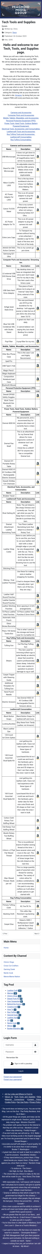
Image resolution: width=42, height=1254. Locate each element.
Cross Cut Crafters (11, 966)
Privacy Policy (35, 1102)
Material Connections (14, 1099)
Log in (21, 1071)
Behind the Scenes (14, 1004)
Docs (15, 32)
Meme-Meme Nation (12, 977)
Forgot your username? (13, 1079)
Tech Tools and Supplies (24, 1097)
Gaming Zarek (9, 969)
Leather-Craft (12, 990)
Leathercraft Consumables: (21, 137)
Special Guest (12, 1015)
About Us (9, 1097)
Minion (10, 1026)
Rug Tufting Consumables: (21, 140)
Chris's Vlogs (9, 962)
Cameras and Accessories (21, 113)
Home (6, 948)
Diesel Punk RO (13, 999)
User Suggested (13, 1001)
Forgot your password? (13, 1077)
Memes (10, 993)
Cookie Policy (10, 1102)
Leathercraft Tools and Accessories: (21, 132)
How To (10, 1009)
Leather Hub (12, 1018)
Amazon (18, 95)
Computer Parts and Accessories (21, 115)
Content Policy (34, 1099)
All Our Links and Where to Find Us (18, 1094)
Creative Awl (12, 1007)
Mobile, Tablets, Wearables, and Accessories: (21, 118)
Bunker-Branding (13, 1028)
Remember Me (12, 1058)
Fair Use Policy (23, 1102)
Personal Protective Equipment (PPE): (21, 121)
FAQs (39, 1097)
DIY (8, 1020)
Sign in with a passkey (21, 1063)
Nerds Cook (8, 973)
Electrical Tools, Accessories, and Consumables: (21, 129)
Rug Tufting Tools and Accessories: (21, 134)
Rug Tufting (11, 1012)
